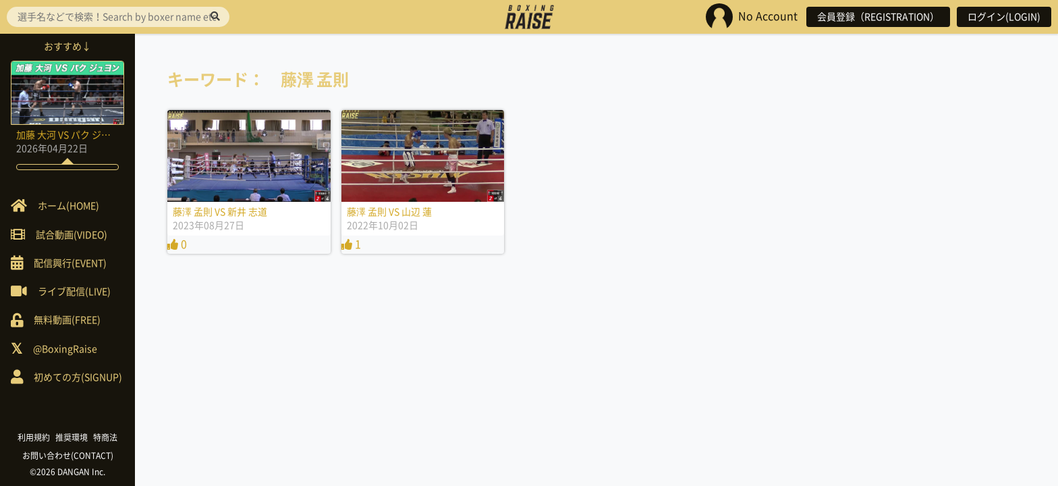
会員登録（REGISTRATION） (878, 17)
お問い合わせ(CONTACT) (67, 456)
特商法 (105, 437)
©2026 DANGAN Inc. (67, 472)
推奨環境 (71, 437)
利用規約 (34, 437)
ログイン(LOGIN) (1004, 17)
